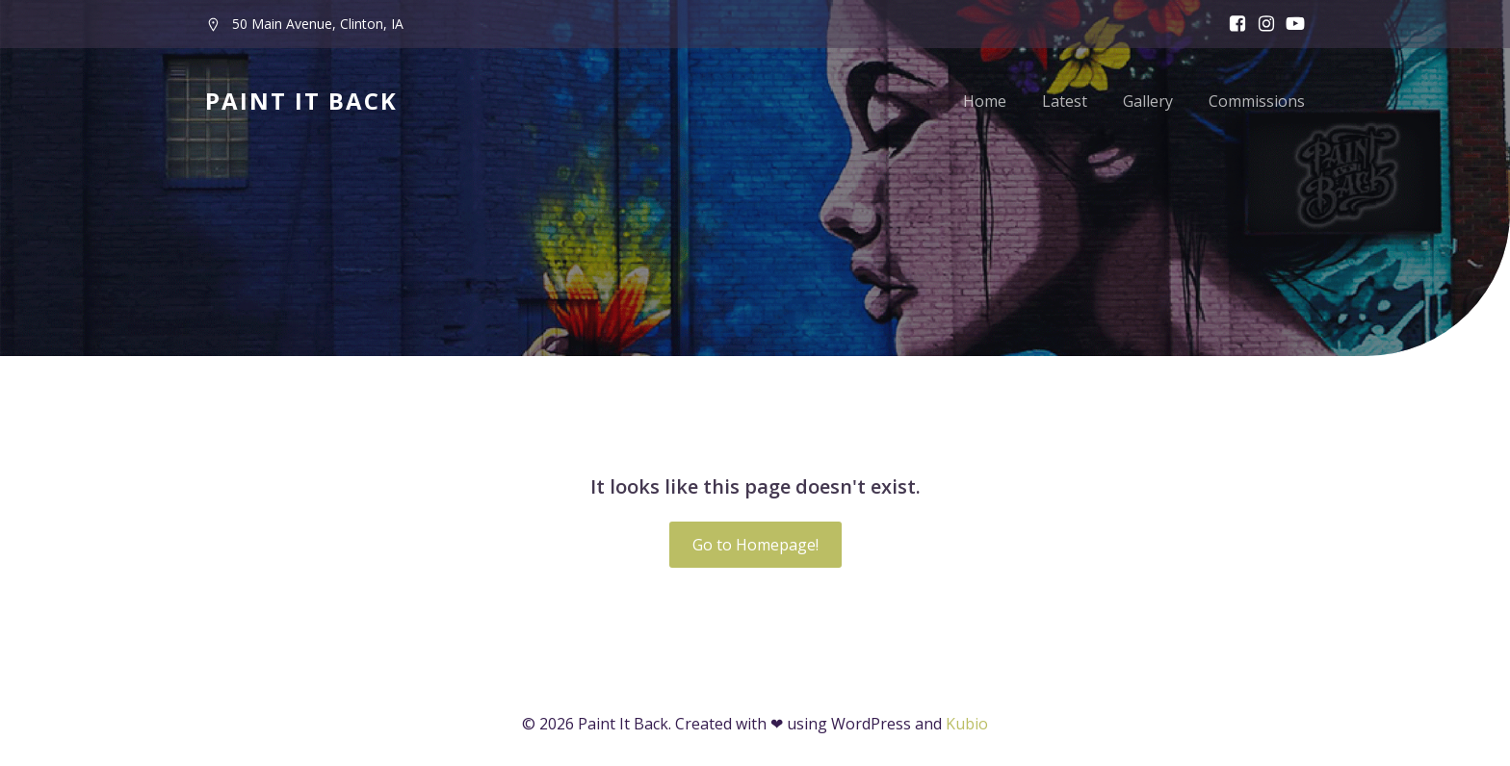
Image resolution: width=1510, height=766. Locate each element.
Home (984, 101)
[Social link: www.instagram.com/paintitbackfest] (1261, 24)
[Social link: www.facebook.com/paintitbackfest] (1232, 24)
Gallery (1148, 101)
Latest (1064, 101)
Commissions (1257, 101)
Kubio (967, 723)
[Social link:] (1290, 24)
